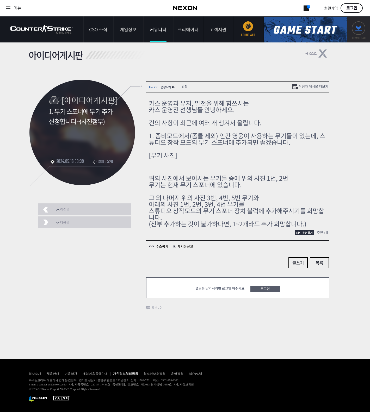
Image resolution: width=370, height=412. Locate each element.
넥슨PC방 (195, 374)
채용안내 (53, 374)
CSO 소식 (98, 29)
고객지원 (218, 29)
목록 (319, 263)
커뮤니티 (158, 29)
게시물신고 (185, 246)
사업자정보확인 (184, 384)
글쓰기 (298, 263)
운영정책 (177, 374)
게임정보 (128, 29)
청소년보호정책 (154, 374)
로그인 (351, 8)
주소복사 (162, 246)
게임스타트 (305, 29)
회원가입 (331, 8)
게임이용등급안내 (95, 374)
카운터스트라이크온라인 (41, 29)
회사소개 (35, 374)
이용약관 (71, 374)
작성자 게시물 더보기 (313, 86)
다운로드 (358, 29)
